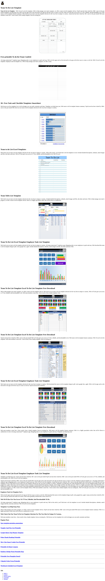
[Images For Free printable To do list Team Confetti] (52, 35)
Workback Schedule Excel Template (12, 566)
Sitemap (6, 579)
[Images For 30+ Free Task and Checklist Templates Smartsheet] (52, 82)
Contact (6, 575)
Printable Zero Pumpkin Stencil (10, 556)
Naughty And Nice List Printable (11, 528)
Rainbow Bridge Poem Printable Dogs (12, 551)
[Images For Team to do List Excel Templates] (52, 128)
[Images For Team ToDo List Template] (52, 174)
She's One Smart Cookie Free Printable (13, 542)
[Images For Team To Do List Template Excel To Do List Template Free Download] (52, 267)
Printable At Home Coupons (9, 547)
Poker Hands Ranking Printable (10, 537)
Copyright (6, 577)
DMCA (5, 573)
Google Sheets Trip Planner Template (12, 532)
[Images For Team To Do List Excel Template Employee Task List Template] (52, 220)
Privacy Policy (7, 576)
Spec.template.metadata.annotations (12, 523)
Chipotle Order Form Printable (10, 561)
